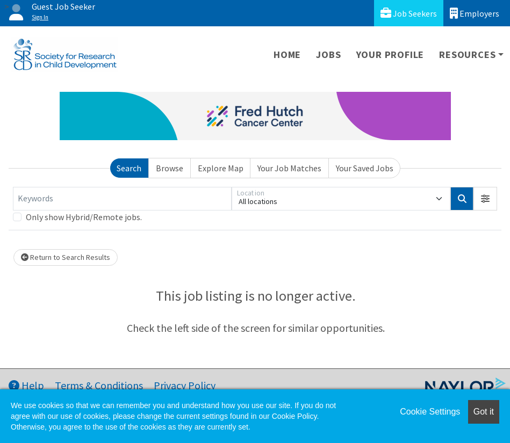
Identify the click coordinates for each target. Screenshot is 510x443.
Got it (483, 411)
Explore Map (220, 168)
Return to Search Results (65, 257)
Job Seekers (408, 13)
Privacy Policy (185, 385)
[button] (485, 198)
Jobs (328, 54)
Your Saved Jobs (364, 168)
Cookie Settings (430, 411)
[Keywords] (122, 198)
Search (129, 168)
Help (26, 385)
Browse (169, 168)
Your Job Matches (289, 168)
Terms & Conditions (99, 385)
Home (287, 54)
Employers (474, 13)
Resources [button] (467, 54)
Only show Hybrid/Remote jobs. (84, 217)
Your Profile (390, 54)
